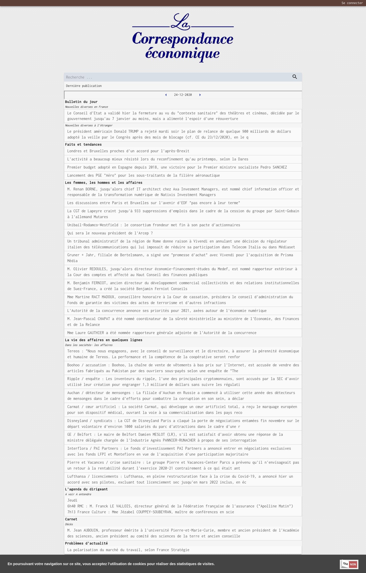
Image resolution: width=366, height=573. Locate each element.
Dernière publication (84, 86)
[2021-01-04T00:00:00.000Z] (200, 95)
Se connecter (352, 3)
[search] (183, 77)
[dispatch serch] (295, 77)
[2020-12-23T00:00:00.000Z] (166, 95)
